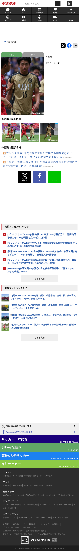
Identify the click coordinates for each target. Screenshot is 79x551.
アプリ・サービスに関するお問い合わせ (18, 534)
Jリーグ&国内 (17, 476)
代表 (33, 55)
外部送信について (29, 527)
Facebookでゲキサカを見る (16, 432)
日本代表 (6, 476)
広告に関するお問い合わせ (13, 531)
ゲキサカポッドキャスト (66, 495)
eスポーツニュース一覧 (63, 504)
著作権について (19, 524)
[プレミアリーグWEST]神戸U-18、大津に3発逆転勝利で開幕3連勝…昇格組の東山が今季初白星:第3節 (42, 244)
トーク (54, 176)
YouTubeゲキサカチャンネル (13, 495)
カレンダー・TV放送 (43, 517)
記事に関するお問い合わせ (36, 531)
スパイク (48, 476)
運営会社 (32, 524)
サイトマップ (44, 524)
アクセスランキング (26, 517)
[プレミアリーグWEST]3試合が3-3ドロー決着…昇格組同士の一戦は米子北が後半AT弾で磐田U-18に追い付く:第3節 (41, 261)
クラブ (12, 55)
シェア (39, 177)
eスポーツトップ (46, 504)
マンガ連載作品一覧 (30, 504)
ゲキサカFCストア (10, 517)
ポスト (24, 177)
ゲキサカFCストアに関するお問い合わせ (51, 534)
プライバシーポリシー (11, 527)
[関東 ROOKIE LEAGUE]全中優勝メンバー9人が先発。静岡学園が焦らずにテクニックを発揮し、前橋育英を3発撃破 (42, 253)
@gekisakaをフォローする (16, 426)
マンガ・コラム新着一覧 (12, 504)
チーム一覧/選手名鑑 (60, 517)
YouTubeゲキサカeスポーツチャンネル (40, 495)
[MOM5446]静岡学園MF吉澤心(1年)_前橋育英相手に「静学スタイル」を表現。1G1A (40, 270)
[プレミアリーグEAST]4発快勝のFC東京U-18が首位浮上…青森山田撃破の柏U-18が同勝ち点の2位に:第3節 (41, 236)
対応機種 (6, 524)
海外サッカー (38, 476)
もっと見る (39, 278)
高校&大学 (27, 476)
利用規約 (55, 524)
